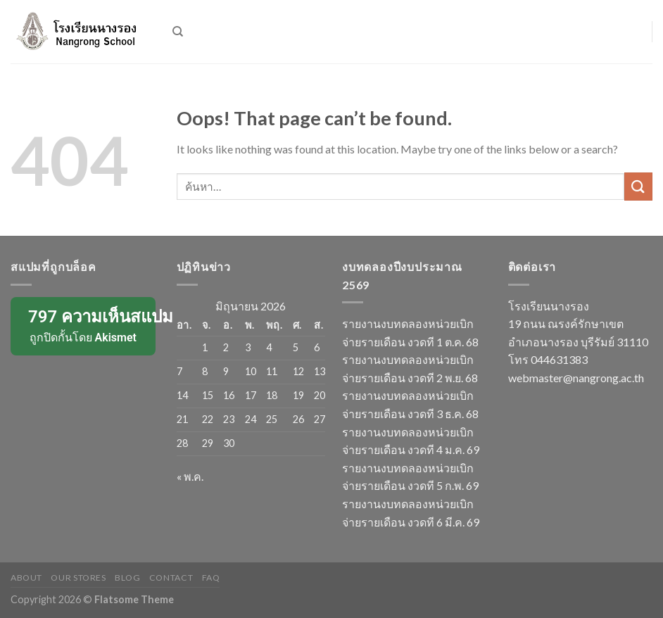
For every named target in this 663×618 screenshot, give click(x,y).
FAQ (211, 577)
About (26, 577)
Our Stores (78, 577)
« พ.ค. (190, 476)
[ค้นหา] (177, 31)
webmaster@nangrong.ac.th (576, 377)
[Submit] (638, 186)
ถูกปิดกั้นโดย (87, 325)
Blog (127, 577)
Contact (171, 577)
